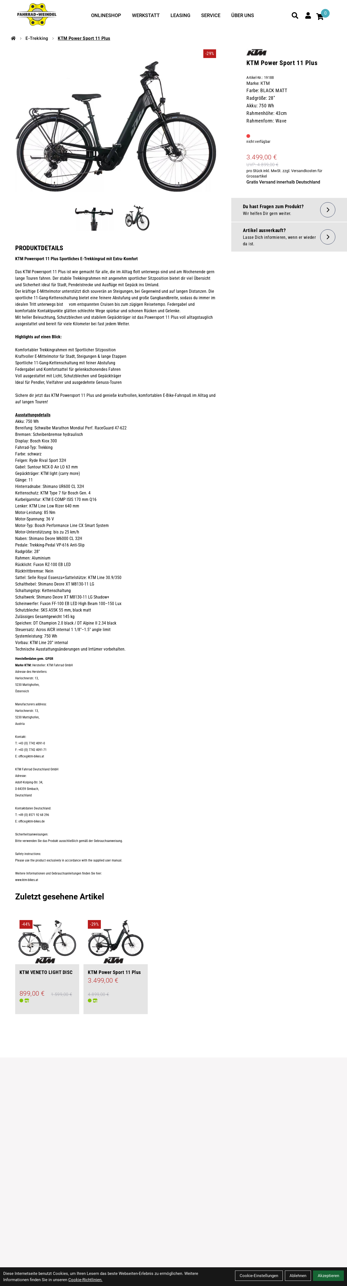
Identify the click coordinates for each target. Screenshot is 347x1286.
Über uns (242, 15)
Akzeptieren (328, 1275)
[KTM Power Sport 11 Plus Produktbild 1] (94, 218)
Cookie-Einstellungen (259, 1275)
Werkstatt (146, 15)
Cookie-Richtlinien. (85, 1279)
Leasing (180, 15)
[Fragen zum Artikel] (289, 210)
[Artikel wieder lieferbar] (289, 237)
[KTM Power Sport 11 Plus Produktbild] (115, 126)
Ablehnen (298, 1275)
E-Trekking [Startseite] (36, 38)
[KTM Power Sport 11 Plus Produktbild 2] (137, 218)
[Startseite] (13, 38)
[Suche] (294, 15)
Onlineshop (106, 15)
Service (210, 15)
